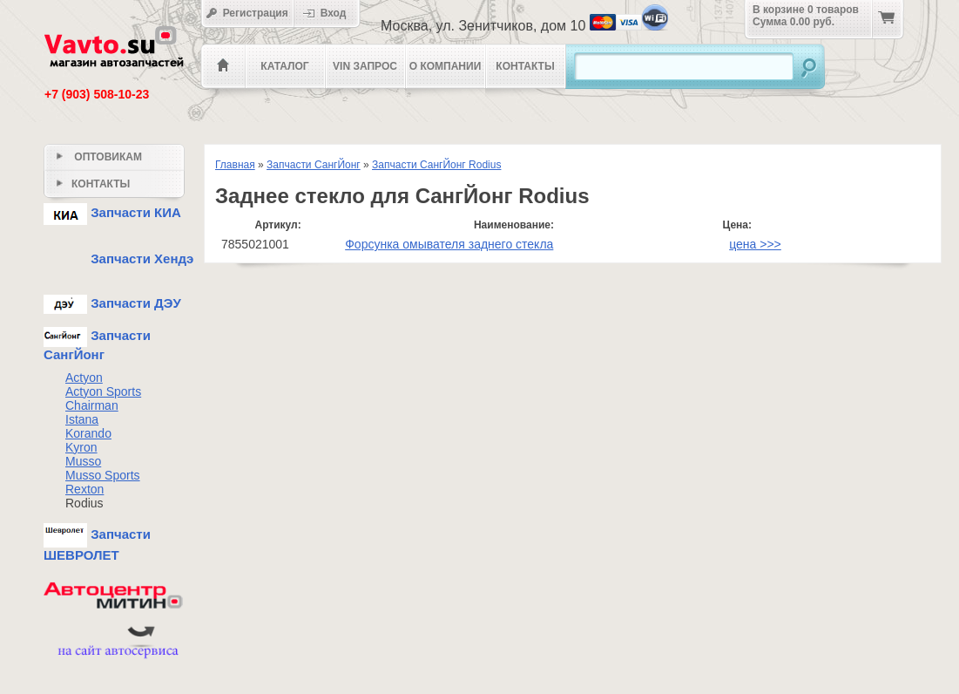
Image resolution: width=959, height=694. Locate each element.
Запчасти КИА (112, 212)
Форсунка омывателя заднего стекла (449, 244)
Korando (88, 433)
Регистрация (246, 13)
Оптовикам (99, 157)
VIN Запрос (365, 66)
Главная (235, 165)
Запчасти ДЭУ (112, 303)
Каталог (284, 66)
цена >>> (755, 244)
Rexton (84, 489)
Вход (330, 13)
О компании (445, 66)
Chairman (91, 405)
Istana (81, 419)
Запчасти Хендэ (118, 258)
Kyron (81, 447)
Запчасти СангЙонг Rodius (436, 165)
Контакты (525, 66)
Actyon (84, 377)
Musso (83, 461)
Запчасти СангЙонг (314, 165)
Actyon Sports (103, 391)
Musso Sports (102, 475)
